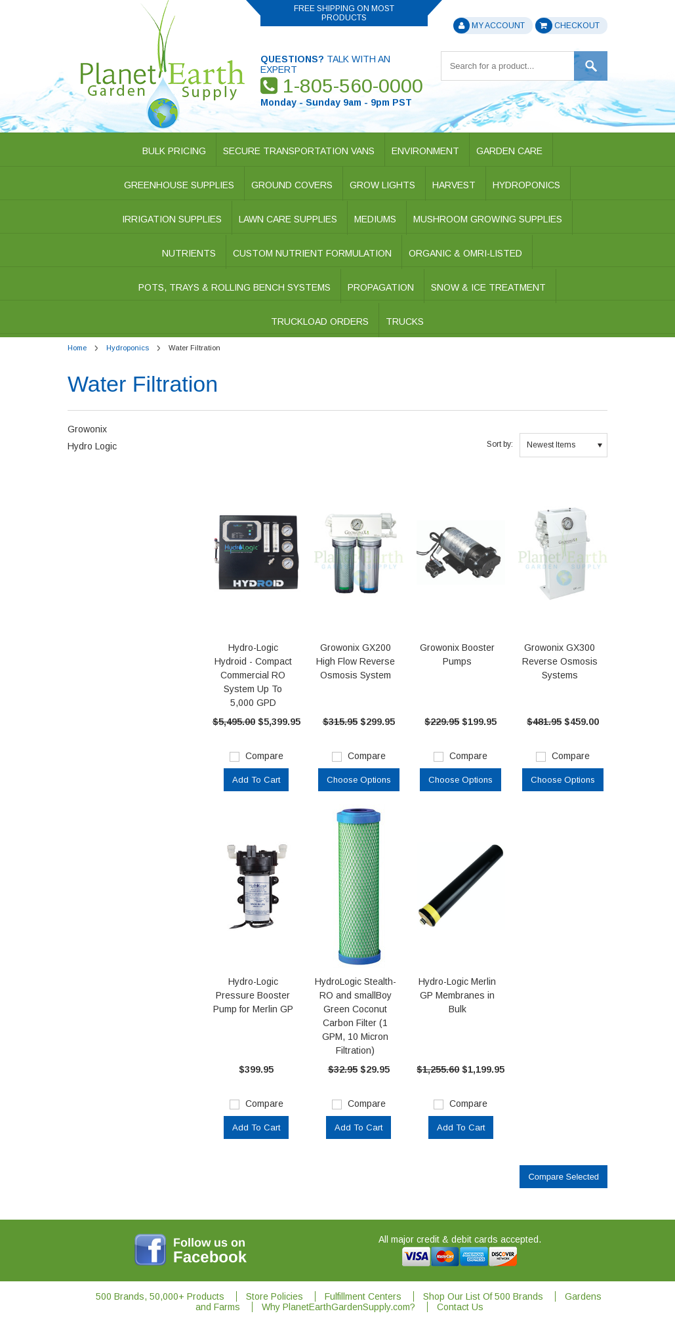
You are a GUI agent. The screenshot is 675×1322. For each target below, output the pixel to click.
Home (77, 348)
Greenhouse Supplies (179, 185)
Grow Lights (382, 185)
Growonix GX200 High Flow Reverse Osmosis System (355, 661)
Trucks (405, 321)
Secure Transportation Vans (299, 151)
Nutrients (189, 253)
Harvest (454, 185)
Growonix (87, 429)
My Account (488, 25)
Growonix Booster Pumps (457, 654)
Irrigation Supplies (172, 219)
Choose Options (359, 780)
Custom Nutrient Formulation (312, 253)
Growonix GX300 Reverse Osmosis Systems (560, 661)
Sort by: (500, 444)
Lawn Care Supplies (288, 219)
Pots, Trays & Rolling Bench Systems (234, 287)
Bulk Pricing (174, 151)
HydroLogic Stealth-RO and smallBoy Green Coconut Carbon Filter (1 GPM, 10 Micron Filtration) (355, 1016)
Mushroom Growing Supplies (487, 219)
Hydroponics (526, 185)
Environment (425, 151)
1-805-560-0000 (341, 85)
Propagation (381, 287)
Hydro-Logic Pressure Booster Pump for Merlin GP (253, 995)
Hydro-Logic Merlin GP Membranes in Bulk (457, 995)
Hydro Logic (92, 446)
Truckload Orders (320, 321)
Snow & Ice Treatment (488, 287)
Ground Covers (292, 185)
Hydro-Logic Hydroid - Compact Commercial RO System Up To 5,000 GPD (253, 675)
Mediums (375, 219)
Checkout (567, 25)
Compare (264, 756)
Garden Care (509, 151)
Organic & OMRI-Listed (465, 253)
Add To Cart (256, 780)
